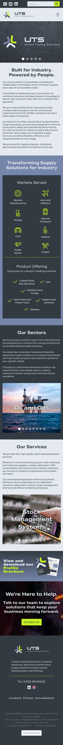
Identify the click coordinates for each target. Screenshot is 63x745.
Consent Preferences (31, 733)
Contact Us (31, 622)
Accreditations (44, 698)
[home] (18, 15)
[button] (56, 14)
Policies (28, 698)
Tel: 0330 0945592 (31, 681)
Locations (15, 698)
